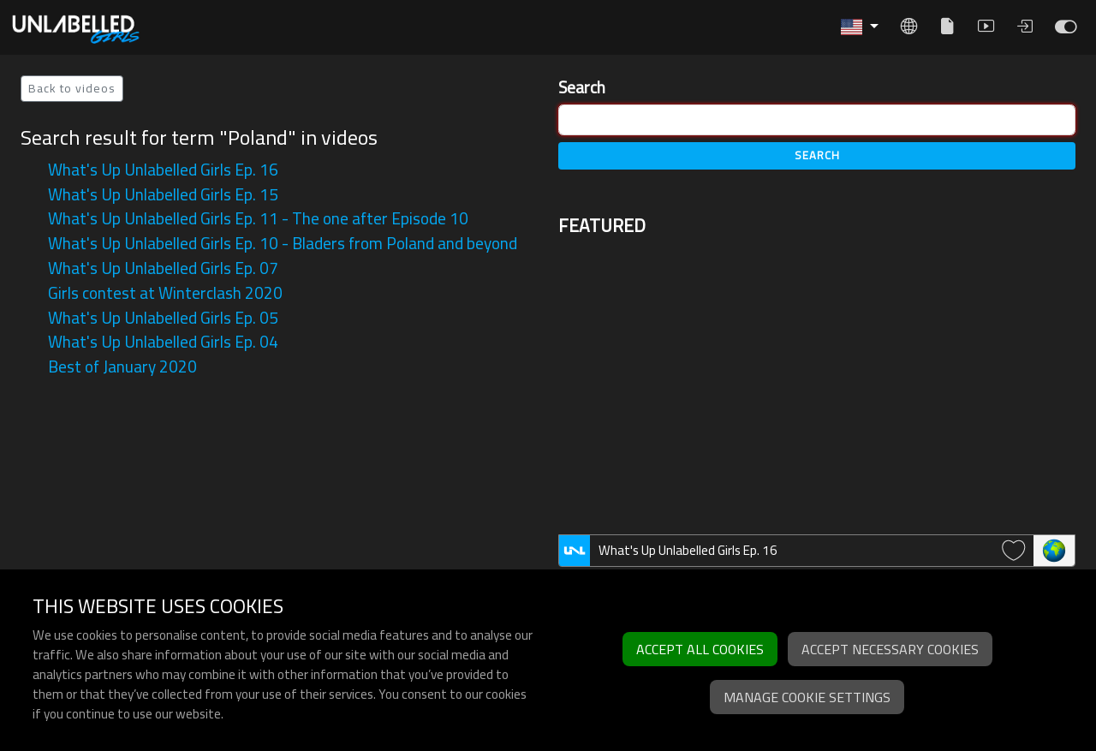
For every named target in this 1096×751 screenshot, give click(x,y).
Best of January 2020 (122, 366)
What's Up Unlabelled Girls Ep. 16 (163, 169)
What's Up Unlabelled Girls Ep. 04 (163, 341)
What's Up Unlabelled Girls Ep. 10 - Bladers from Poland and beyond (282, 243)
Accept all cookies (700, 649)
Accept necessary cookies (890, 649)
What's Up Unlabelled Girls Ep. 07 (163, 268)
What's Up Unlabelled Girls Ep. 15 (163, 194)
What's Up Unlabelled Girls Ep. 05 (163, 317)
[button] (859, 27)
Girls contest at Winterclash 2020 (165, 292)
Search (581, 87)
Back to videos (72, 88)
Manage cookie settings (807, 697)
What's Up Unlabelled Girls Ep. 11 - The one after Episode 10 (258, 218)
